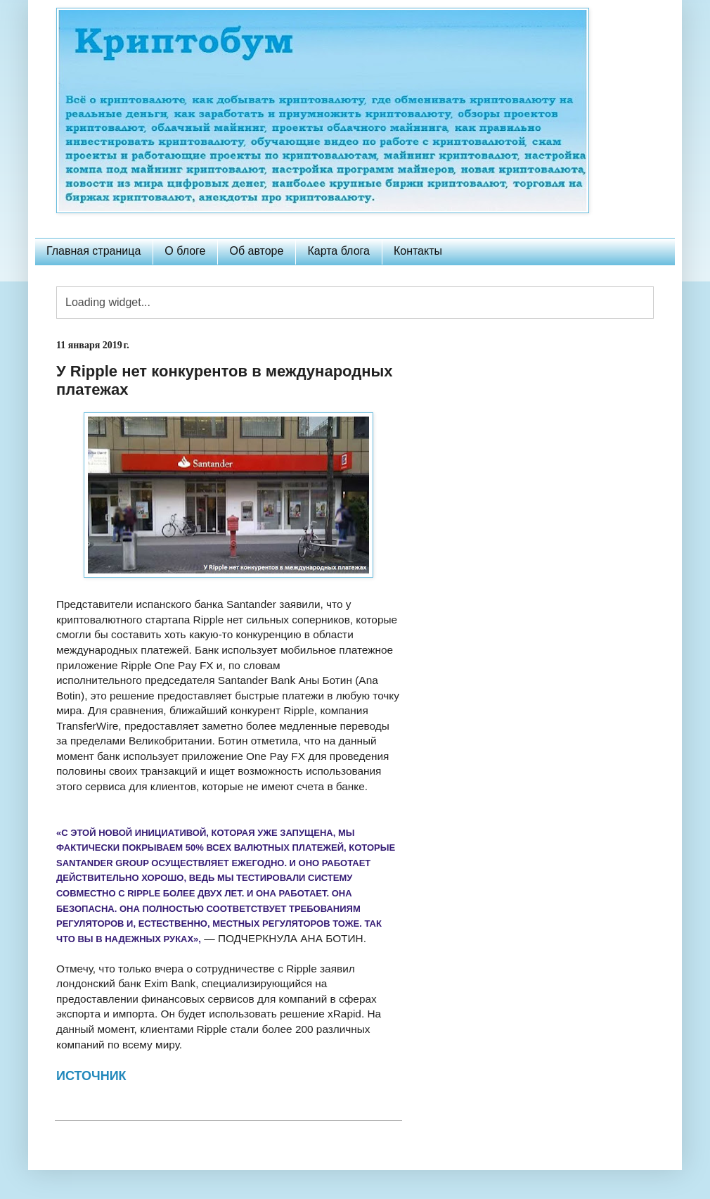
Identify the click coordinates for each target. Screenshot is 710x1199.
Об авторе (256, 251)
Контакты (418, 251)
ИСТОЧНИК (91, 1076)
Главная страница (93, 251)
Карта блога (338, 251)
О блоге (184, 251)
